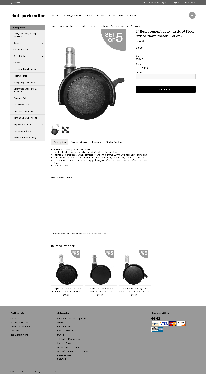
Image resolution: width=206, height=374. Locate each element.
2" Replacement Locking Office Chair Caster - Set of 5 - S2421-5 (134, 290)
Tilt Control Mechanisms (24, 69)
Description (60, 142)
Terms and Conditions (94, 15)
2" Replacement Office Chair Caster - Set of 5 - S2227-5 (100, 290)
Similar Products (115, 142)
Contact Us (56, 15)
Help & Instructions (127, 15)
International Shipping (23, 131)
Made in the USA (21, 104)
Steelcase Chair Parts (23, 111)
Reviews (97, 142)
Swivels (16, 62)
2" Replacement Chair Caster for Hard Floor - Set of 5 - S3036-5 (66, 290)
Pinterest (153, 318)
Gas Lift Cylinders (21, 56)
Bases (16, 43)
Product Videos (79, 142)
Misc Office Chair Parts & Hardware (25, 90)
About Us (111, 15)
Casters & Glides (21, 49)
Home (53, 26)
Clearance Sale (20, 98)
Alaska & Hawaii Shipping (24, 137)
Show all (61, 358)
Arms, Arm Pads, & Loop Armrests (24, 35)
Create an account (189, 3)
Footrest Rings (20, 75)
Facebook (158, 318)
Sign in (176, 3)
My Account (166, 3)
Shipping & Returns (72, 15)
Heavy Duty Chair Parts (24, 82)
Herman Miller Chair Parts (25, 117)
